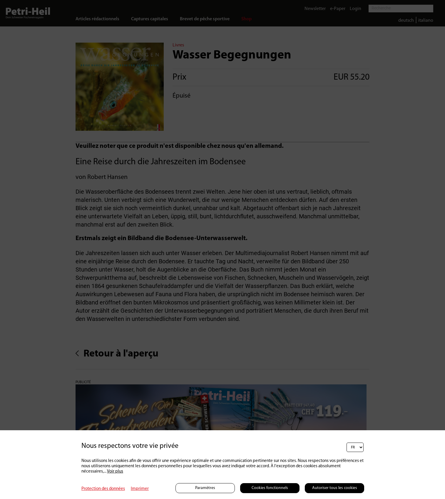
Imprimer (140, 489)
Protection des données (103, 489)
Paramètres (205, 488)
